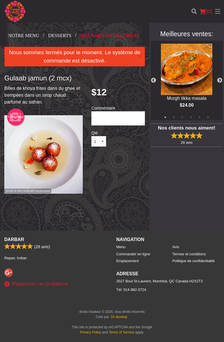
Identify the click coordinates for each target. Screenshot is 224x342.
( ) (205, 11)
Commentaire (118, 116)
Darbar (14, 239)
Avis (175, 247)
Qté (98, 139)
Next (220, 80)
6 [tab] (208, 117)
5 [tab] (199, 117)
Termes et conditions (189, 254)
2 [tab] (174, 117)
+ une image (15, 117)
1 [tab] (165, 117)
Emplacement (127, 261)
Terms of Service (121, 332)
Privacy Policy (90, 332)
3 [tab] (182, 117)
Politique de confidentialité (193, 261)
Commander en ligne (133, 254)
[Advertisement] (74, 212)
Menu (121, 247)
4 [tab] (191, 117)
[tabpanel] (186, 80)
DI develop (119, 317)
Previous (153, 80)
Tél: (131, 290)
